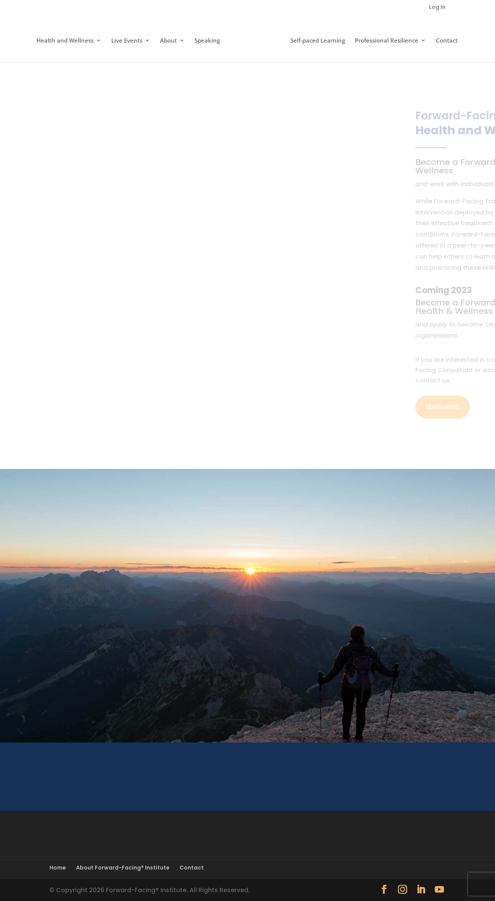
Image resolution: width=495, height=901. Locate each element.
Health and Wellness (67, 39)
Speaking (209, 39)
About (170, 39)
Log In (437, 7)
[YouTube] (439, 890)
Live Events (129, 39)
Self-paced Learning (315, 39)
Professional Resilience (384, 39)
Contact (444, 39)
